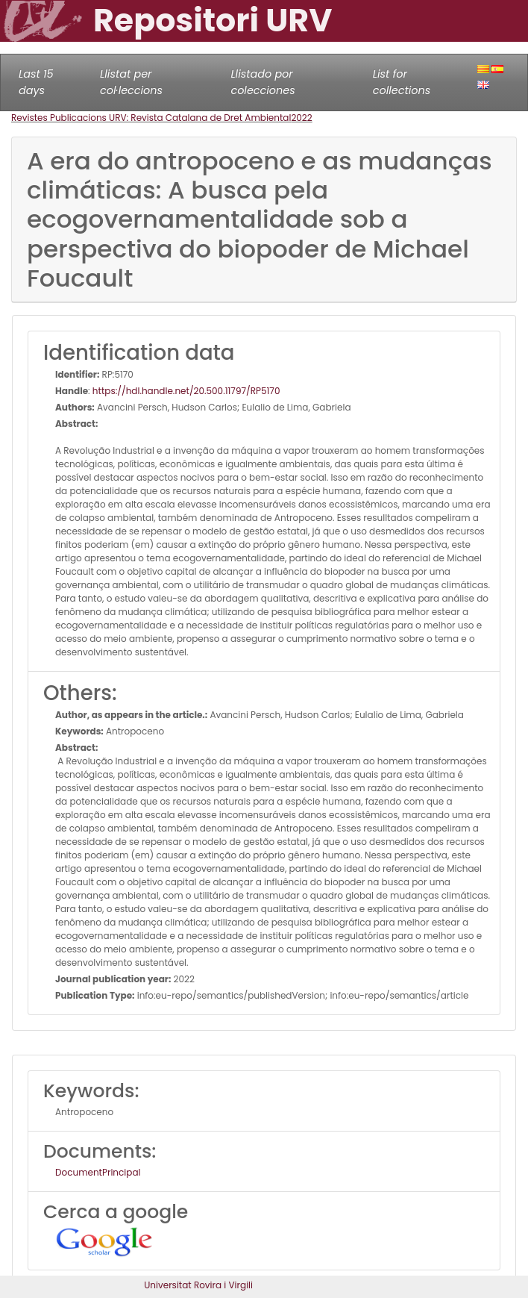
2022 (301, 117)
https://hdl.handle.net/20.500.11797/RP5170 (186, 390)
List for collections (401, 82)
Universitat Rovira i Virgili (198, 1285)
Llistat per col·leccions (131, 82)
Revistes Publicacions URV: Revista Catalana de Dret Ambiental (151, 117)
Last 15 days (36, 82)
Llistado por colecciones (262, 82)
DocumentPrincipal (97, 1172)
